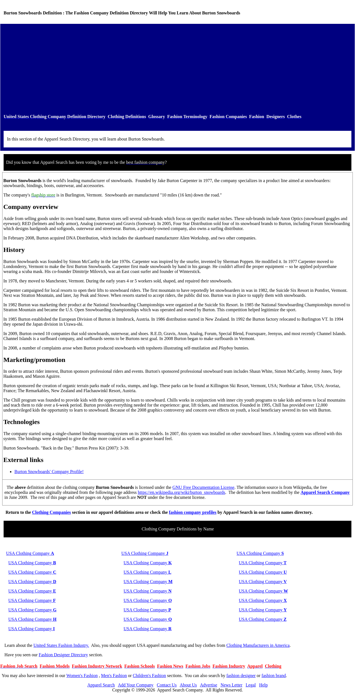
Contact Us (167, 685)
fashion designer (240, 675)
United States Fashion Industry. (61, 645)
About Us (188, 685)
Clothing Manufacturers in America (258, 645)
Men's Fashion (114, 675)
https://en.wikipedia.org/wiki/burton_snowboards (181, 492)
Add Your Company (135, 685)
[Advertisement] (177, 69)
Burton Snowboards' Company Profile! (49, 471)
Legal (251, 685)
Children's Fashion (149, 675)
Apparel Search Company (325, 492)
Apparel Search (101, 685)
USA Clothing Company (30, 553)
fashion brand (274, 675)
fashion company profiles (192, 512)
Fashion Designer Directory (63, 654)
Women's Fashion (82, 675)
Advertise (208, 685)
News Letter (231, 685)
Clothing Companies (51, 512)
